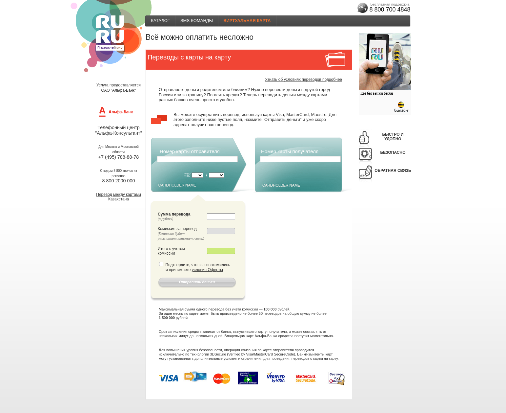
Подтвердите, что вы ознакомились (197, 265)
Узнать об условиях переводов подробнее (303, 79)
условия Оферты (207, 269)
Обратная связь (392, 170)
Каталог (160, 20)
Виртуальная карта (247, 20)
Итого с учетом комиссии (171, 251)
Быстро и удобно (392, 136)
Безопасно (393, 152)
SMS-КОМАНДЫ (196, 20)
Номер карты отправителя (190, 151)
